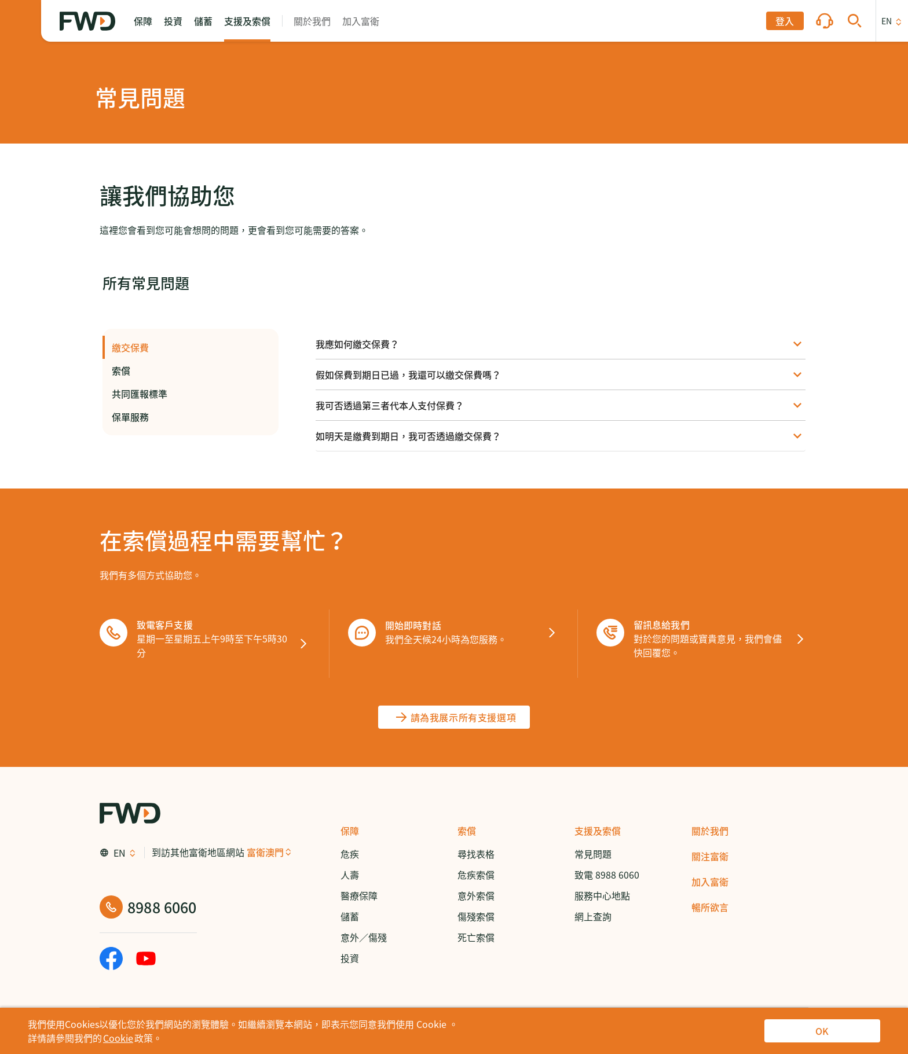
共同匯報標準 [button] (190, 393)
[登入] (785, 21)
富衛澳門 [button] (265, 852)
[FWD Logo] (87, 21)
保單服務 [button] (190, 416)
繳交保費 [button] (190, 347)
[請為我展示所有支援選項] (454, 717)
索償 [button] (190, 370)
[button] (143, 21)
